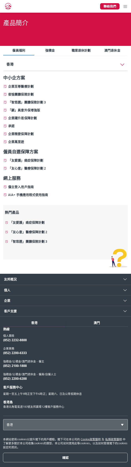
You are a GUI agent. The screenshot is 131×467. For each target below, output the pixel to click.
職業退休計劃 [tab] (81, 50)
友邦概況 (10, 279)
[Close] (65, 457)
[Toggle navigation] (125, 6)
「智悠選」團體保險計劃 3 (28, 241)
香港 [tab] (34, 323)
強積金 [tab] (50, 50)
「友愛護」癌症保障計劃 (27, 222)
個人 (7, 290)
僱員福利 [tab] (18, 50)
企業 (7, 300)
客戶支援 (10, 311)
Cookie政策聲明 (91, 439)
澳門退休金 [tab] (112, 50)
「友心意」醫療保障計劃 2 (28, 232)
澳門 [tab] (97, 323)
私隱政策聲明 (113, 439)
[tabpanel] (65, 161)
